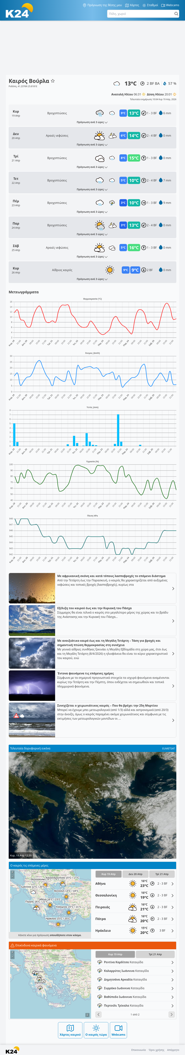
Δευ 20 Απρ (135, 874)
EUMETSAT (168, 748)
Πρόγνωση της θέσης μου (102, 5)
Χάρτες (132, 5)
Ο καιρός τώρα (96, 1030)
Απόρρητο (173, 1050)
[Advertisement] (92, 47)
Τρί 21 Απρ (162, 874)
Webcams (170, 5)
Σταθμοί (150, 5)
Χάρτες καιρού (70, 1030)
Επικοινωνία (138, 1050)
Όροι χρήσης (156, 1050)
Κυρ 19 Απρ (109, 874)
